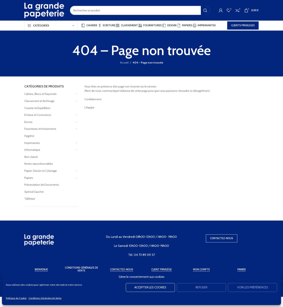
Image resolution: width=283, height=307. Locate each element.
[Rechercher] (140, 10)
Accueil (124, 62)
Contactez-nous (221, 238)
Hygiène (29, 136)
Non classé (31, 157)
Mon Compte (201, 269)
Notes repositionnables (38, 163)
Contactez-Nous (121, 269)
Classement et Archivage (39, 101)
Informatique (32, 150)
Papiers (28, 178)
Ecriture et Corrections (37, 115)
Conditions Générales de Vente (45, 298)
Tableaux (29, 198)
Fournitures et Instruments (40, 129)
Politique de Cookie (16, 298)
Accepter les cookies (150, 287)
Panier (241, 269)
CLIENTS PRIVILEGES (243, 25)
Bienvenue (41, 269)
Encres (28, 122)
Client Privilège (161, 269)
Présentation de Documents (41, 184)
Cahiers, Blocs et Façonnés (40, 94)
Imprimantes (32, 143)
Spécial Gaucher (34, 191)
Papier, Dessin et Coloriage (40, 171)
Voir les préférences (252, 287)
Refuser (201, 287)
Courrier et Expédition (37, 108)
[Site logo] (44, 10)
